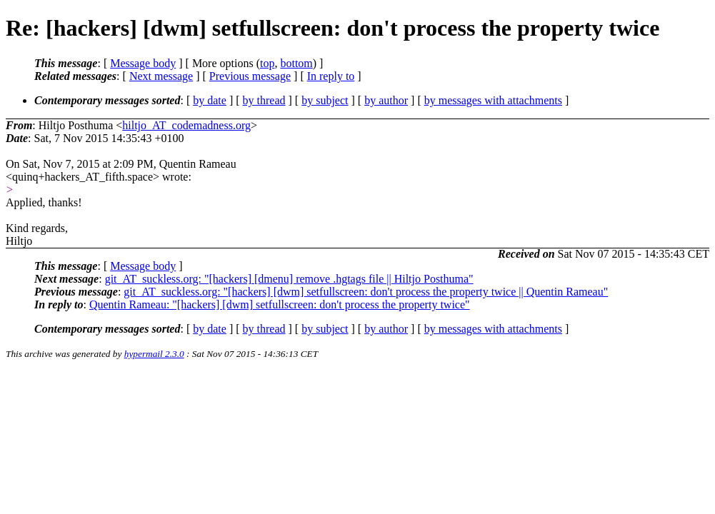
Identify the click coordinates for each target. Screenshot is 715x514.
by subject (324, 100)
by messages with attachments (493, 100)
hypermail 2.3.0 (154, 353)
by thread (264, 100)
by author (386, 100)
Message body (143, 63)
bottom (296, 63)
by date (209, 100)
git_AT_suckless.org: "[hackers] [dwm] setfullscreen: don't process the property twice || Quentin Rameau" (366, 292)
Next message (161, 76)
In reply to (331, 76)
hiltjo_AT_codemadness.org (186, 125)
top (267, 63)
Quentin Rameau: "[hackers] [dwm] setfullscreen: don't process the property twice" (279, 304)
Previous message (250, 76)
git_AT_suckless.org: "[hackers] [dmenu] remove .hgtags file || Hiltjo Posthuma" (289, 279)
